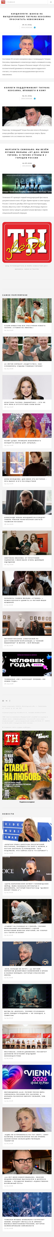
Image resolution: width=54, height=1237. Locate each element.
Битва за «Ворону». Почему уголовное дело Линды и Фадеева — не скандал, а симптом (24, 1013)
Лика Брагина (26, 165)
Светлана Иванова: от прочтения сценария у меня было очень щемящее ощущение (24, 560)
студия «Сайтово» (24, 727)
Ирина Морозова (26, 27)
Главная (11, 2)
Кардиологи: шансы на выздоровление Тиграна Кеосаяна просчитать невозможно (27, 16)
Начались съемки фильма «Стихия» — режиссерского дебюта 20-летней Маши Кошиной (25, 600)
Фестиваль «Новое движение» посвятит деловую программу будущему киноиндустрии (25, 1054)
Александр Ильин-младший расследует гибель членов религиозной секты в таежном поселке (25, 519)
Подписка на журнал (27, 802)
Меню (51, 2)
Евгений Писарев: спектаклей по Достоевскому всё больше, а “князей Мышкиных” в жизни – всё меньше (24, 641)
